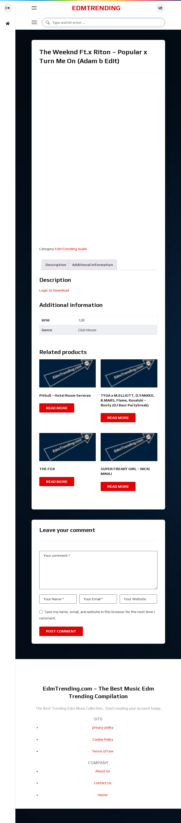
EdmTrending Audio (71, 249)
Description (55, 265)
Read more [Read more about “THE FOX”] (57, 482)
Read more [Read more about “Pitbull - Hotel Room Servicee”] (57, 408)
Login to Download (54, 290)
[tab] (56, 265)
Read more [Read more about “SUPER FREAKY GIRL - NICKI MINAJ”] (118, 486)
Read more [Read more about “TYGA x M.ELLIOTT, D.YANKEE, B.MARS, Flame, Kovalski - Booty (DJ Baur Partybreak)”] (118, 418)
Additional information (92, 265)
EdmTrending (96, 8)
